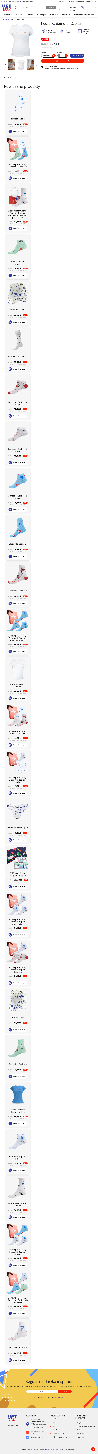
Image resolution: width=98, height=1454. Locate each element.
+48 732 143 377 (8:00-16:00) (10, 1)
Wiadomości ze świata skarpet (76, 1)
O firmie (55, 1423)
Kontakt (88, 1)
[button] (68, 9)
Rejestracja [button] (80, 1437)
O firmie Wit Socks (61, 1)
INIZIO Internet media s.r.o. (53, 1449)
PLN (92, 1)
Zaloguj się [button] (80, 1433)
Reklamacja (80, 1430)
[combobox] (48, 56)
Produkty (6, 19)
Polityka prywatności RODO (61, 1437)
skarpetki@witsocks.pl (27, 1)
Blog (54, 1426)
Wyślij (65, 1391)
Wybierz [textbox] (46, 56)
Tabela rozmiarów (77, 55)
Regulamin (80, 1423)
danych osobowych (59, 1397)
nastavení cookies (69, 1449)
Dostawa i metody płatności (86, 1426)
